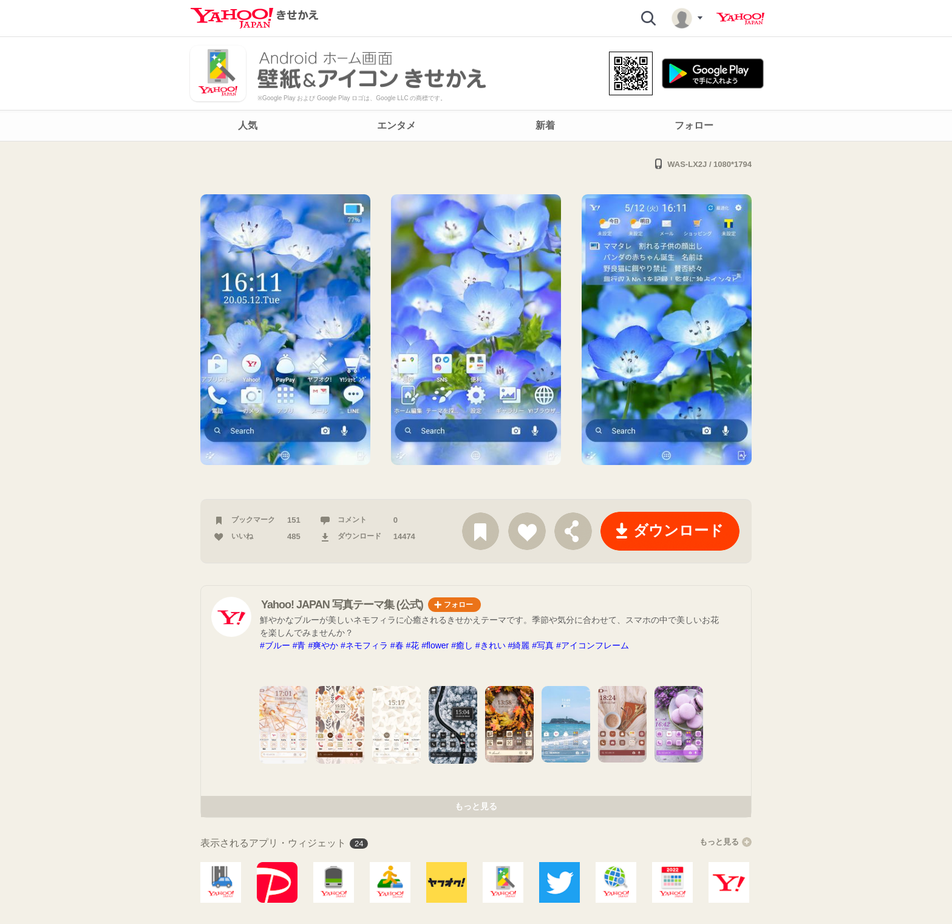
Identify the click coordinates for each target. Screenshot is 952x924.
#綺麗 (519, 645)
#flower (435, 645)
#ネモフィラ (364, 645)
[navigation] (476, 125)
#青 (299, 645)
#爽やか (323, 645)
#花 (412, 645)
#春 (397, 645)
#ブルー (275, 645)
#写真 (543, 645)
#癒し (462, 645)
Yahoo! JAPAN (740, 19)
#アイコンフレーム (592, 645)
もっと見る (476, 806)
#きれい (490, 645)
